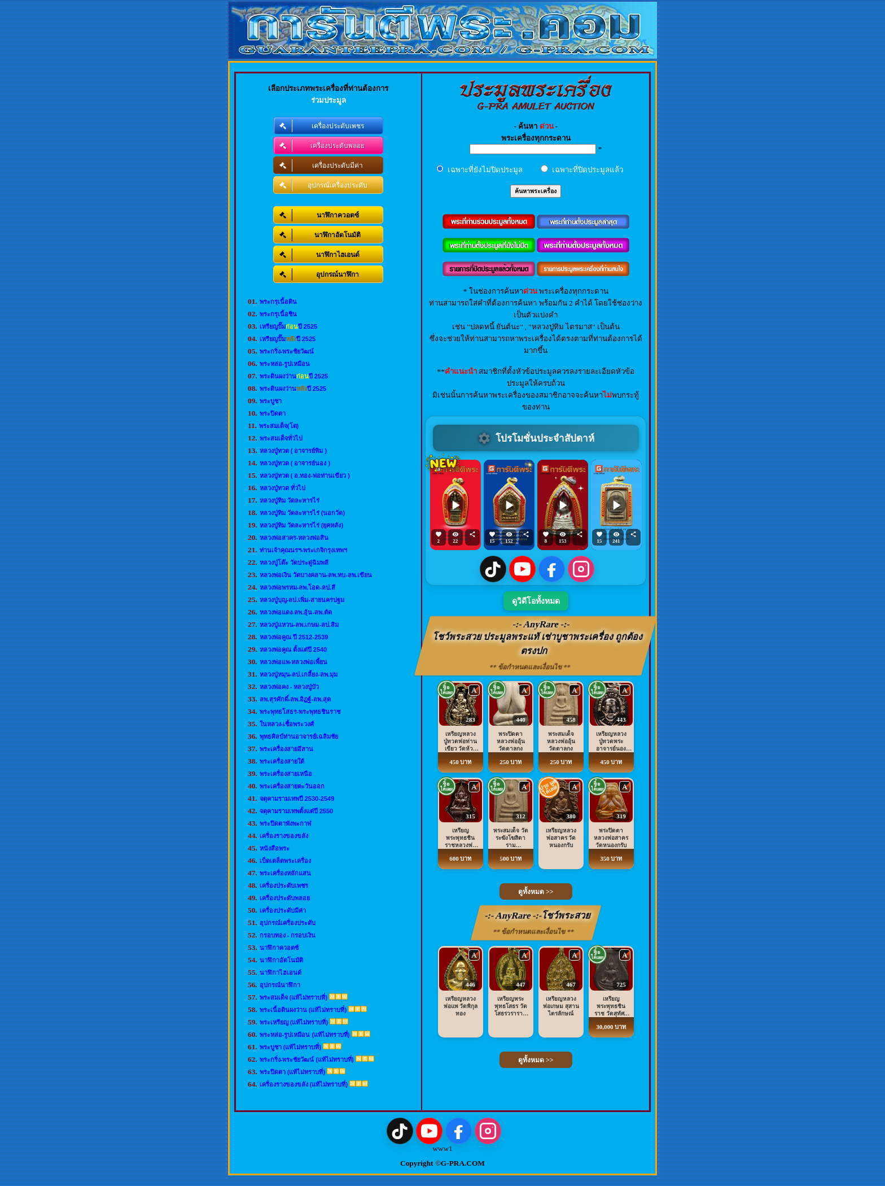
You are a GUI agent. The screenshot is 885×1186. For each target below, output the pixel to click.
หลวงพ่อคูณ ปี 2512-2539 (294, 637)
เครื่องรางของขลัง (284, 835)
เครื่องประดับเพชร (284, 885)
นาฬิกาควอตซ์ (279, 947)
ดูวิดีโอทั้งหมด (536, 601)
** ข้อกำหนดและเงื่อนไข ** (530, 667)
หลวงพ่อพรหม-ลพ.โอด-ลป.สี (297, 587)
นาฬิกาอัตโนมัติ (281, 960)
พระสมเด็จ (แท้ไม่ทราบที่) (293, 997)
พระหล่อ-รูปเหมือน (285, 363)
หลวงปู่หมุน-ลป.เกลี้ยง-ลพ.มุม (299, 674)
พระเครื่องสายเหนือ (286, 773)
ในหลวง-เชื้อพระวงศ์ (287, 724)
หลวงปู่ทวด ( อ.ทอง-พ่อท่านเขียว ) (305, 475)
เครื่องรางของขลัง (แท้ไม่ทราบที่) (304, 1084)
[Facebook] (551, 569)
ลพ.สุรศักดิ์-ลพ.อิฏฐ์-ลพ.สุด (295, 699)
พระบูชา (271, 401)
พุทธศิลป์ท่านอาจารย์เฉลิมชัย (299, 736)
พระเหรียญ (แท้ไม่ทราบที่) (294, 1022)
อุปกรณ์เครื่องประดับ (288, 922)
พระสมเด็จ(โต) (279, 425)
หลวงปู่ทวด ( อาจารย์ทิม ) (293, 450)
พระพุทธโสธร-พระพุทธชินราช (300, 711)
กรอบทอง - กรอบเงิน (288, 935)
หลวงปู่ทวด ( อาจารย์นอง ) (295, 463)
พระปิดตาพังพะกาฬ (286, 823)
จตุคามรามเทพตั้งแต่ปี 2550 (297, 811)
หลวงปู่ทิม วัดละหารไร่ (289, 500)
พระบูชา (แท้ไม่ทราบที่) (290, 1047)
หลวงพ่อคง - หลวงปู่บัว (289, 686)
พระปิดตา (273, 413)
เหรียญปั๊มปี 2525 (289, 326)
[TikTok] (493, 569)
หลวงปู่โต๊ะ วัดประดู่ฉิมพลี (294, 562)
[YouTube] (522, 569)
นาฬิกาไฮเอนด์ (280, 972)
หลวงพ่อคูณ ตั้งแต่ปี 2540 (293, 649)
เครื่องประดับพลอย (285, 898)
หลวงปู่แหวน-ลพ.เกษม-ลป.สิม (299, 624)
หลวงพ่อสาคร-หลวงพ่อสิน (294, 537)
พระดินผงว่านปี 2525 (294, 376)
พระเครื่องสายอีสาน (286, 748)
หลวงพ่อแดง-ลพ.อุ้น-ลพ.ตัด (296, 612)
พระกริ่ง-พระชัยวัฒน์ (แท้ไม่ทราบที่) (307, 1059)
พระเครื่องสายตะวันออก (292, 786)
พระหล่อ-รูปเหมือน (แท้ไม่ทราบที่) (305, 1034)
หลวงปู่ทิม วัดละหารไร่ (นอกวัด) (302, 512)
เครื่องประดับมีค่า (283, 910)
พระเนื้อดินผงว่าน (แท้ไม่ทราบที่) (303, 1009)
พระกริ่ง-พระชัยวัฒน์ (287, 351)
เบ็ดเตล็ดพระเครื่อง (285, 860)
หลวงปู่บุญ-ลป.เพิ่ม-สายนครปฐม (302, 599)
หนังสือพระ (275, 848)
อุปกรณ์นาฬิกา (280, 985)
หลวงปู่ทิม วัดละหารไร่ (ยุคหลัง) (301, 525)
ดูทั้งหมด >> (536, 892)
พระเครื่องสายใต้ (282, 761)
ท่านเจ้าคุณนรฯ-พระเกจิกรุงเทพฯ (304, 550)
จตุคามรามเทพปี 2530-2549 (297, 798)
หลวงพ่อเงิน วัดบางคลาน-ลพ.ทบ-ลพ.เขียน (316, 575)
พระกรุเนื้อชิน (278, 314)
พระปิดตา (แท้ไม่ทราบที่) (292, 1072)
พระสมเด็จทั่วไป (281, 438)
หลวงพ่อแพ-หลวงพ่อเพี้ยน (294, 662)
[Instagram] (581, 569)
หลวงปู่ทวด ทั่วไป (282, 488)
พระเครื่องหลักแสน (285, 873)
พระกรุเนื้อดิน (278, 301)
